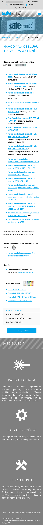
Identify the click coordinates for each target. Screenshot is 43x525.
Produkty (15, 513)
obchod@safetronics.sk (17, 5)
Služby (18, 37)
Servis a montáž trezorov (19, 318)
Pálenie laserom (14, 322)
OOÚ (4, 513)
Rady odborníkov (14, 314)
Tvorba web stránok (8, 520)
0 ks (19, 7)
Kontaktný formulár (21, 331)
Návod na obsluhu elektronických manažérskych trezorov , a (23, 188)
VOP (8, 513)
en (3, 2)
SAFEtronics (7, 37)
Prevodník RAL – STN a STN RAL (22, 297)
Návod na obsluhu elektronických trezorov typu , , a (21, 206)
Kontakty (37, 513)
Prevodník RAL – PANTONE (19, 293)
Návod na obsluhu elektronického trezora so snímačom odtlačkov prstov (23, 197)
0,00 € (24, 7)
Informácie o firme (26, 513)
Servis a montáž (21, 480)
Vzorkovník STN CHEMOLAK (20, 301)
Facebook (31, 5)
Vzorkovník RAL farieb (17, 290)
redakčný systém (20, 520)
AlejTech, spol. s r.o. (34, 520)
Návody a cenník (14, 310)
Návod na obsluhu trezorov (20, 93)
